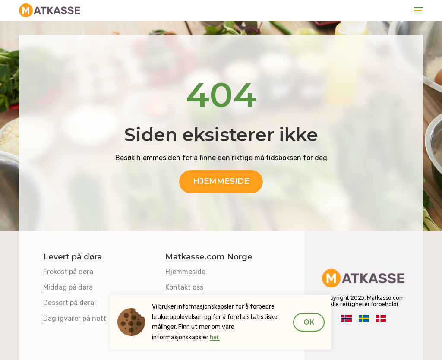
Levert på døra (72, 257)
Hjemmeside (221, 181)
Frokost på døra (68, 272)
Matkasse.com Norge (209, 257)
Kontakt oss (184, 287)
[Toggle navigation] (416, 10)
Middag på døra (68, 287)
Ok (308, 322)
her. (215, 337)
